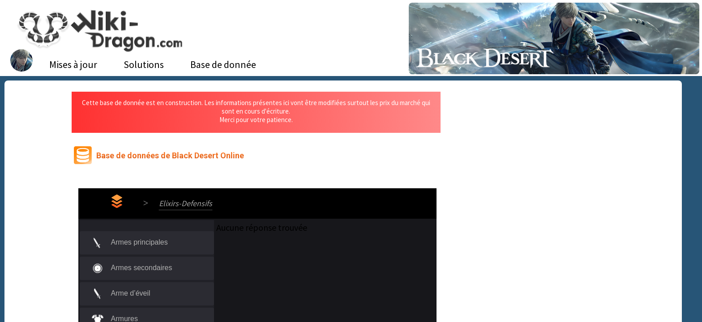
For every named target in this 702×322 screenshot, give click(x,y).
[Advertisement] (534, 159)
